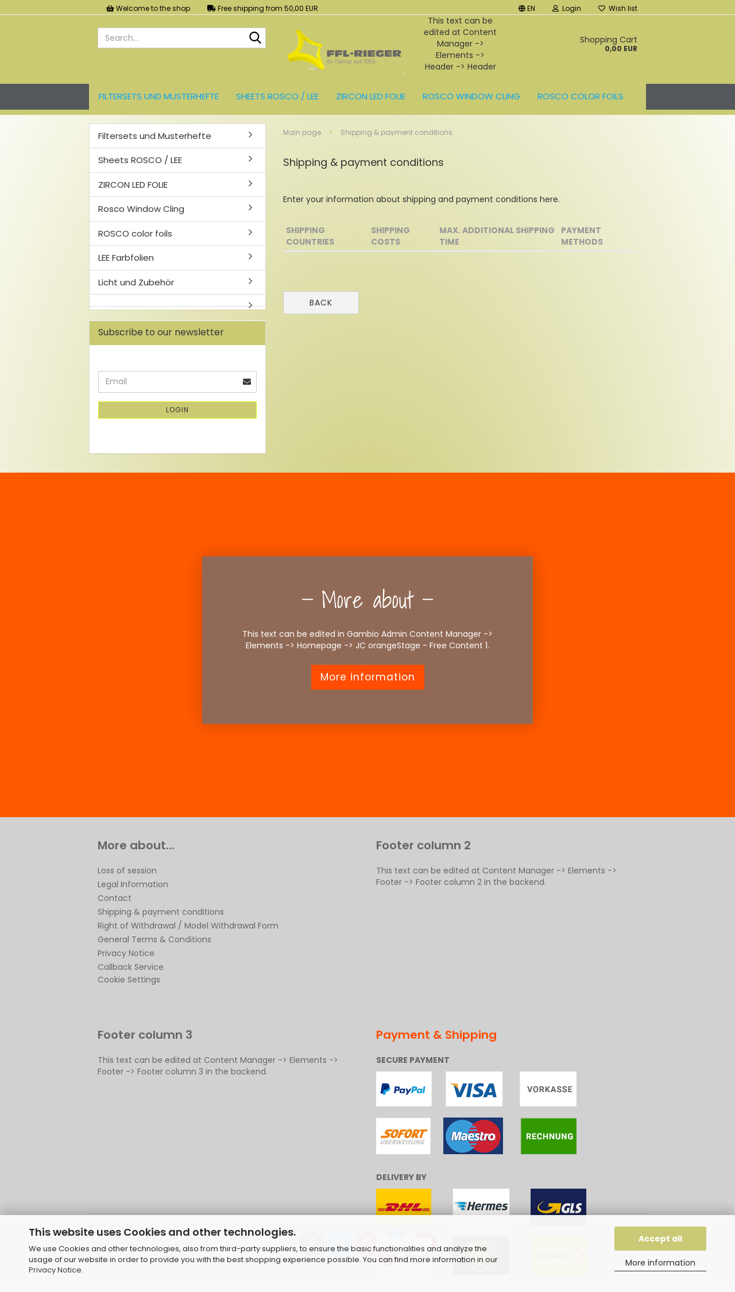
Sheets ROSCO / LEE (277, 96)
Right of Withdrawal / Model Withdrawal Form (188, 925)
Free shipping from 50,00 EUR (262, 8)
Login (177, 410)
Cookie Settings (129, 979)
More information (660, 1262)
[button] (527, 7)
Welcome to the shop (148, 8)
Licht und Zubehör (136, 282)
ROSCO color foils (580, 96)
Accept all (660, 1238)
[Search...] (255, 38)
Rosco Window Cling (471, 96)
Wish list (617, 8)
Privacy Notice (55, 1269)
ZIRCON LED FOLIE (370, 96)
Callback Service (131, 967)
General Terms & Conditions (154, 939)
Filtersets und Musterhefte (159, 96)
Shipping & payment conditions (161, 912)
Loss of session (127, 870)
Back (321, 302)
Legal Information (133, 884)
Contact (114, 898)
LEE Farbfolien (126, 258)
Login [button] (566, 8)
